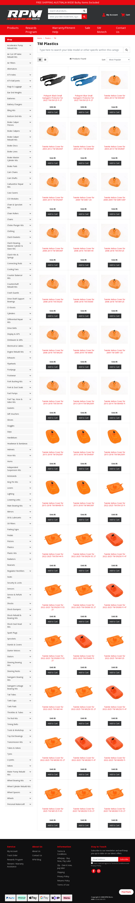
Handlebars (12, 437)
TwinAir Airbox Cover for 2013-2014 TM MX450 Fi (114, 402)
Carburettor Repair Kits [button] (15, 185)
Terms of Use (63, 884)
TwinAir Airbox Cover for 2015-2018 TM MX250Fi (114, 453)
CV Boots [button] (11, 307)
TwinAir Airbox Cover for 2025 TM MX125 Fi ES (52, 809)
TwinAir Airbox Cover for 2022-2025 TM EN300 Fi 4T (115, 606)
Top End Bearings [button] (15, 736)
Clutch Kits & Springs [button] (12, 256)
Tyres (9, 754)
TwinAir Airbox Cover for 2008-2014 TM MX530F (52, 249)
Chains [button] (10, 219)
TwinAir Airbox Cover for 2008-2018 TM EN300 (83, 300)
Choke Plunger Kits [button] (15, 225)
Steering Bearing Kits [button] (14, 664)
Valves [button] (10, 765)
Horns (10, 461)
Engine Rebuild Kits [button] (15, 352)
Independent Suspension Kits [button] (14, 468)
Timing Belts (12, 724)
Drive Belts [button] (12, 328)
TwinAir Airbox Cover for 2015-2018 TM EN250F (52, 453)
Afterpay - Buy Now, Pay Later (64, 859)
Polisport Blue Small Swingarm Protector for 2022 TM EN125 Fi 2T (83, 97)
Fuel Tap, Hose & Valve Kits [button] (14, 400)
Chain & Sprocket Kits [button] (14, 206)
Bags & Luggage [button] (14, 86)
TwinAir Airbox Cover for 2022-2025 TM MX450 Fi (114, 759)
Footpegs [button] (11, 369)
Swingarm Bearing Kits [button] (15, 678)
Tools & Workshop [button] (15, 730)
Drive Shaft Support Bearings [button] (15, 300)
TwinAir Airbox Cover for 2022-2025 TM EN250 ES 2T (83, 555)
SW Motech (102, 30)
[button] (110, 15)
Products (13, 28)
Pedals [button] (10, 535)
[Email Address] (104, 859)
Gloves (10, 420)
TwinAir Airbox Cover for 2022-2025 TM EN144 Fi (52, 555)
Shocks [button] (10, 603)
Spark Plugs (12, 632)
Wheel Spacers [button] (13, 792)
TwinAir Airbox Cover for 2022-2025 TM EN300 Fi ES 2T (53, 658)
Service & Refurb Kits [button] (14, 596)
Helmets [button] (11, 449)
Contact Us (121, 30)
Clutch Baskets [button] (13, 237)
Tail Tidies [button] (11, 694)
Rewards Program (31, 30)
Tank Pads (11, 706)
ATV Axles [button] (11, 74)
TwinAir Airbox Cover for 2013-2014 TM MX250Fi (83, 402)
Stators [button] (10, 656)
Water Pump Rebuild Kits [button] (16, 773)
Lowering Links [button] (13, 499)
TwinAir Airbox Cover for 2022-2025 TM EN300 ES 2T (83, 606)
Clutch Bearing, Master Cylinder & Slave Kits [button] (15, 246)
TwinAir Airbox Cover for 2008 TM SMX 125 (83, 198)
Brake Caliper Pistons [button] (13, 123)
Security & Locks (14, 582)
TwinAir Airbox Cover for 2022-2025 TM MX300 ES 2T (52, 759)
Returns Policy (63, 880)
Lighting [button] (10, 494)
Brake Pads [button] (12, 166)
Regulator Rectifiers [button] (15, 571)
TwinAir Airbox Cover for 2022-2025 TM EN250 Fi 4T (115, 555)
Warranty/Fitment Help (63, 30)
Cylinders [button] (11, 313)
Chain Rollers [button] (13, 213)
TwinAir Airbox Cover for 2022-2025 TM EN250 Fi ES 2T (53, 607)
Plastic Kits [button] (12, 553)
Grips (9, 431)
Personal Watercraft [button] (16, 804)
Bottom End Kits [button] (14, 116)
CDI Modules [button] (13, 198)
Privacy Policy (63, 876)
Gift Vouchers (13, 414)
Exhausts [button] (11, 357)
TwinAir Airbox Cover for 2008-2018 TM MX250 (52, 351)
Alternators (12, 69)
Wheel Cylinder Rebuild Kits (19, 786)
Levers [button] (10, 488)
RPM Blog (36, 859)
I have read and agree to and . (110, 864)
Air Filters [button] (11, 63)
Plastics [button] (10, 547)
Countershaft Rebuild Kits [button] (13, 285)
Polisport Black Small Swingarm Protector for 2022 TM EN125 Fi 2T (52, 97)
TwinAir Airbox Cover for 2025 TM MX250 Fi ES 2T (84, 809)
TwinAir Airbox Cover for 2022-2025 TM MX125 (114, 657)
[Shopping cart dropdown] (125, 15)
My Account (12, 851)
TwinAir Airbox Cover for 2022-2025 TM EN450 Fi (83, 657)
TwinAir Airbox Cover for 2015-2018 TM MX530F (83, 504)
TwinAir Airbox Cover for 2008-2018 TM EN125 (114, 249)
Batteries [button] (11, 98)
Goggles (10, 425)
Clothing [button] (10, 231)
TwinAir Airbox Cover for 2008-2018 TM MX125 (114, 300)
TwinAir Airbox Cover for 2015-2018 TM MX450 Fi (52, 504)
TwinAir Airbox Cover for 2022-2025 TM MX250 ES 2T (83, 708)
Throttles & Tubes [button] (15, 712)
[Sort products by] (118, 59)
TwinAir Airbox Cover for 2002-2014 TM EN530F (114, 96)
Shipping (61, 872)
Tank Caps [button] (11, 700)
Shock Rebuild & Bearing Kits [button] (14, 616)
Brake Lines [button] (12, 151)
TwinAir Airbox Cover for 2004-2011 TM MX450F (83, 147)
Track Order (12, 855)
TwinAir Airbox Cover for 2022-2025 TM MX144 (52, 708)
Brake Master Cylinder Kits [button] (13, 159)
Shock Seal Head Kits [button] (14, 625)
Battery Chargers (14, 104)
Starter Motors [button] (13, 650)
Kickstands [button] (12, 476)
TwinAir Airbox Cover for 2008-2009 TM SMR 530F (114, 198)
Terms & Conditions (62, 852)
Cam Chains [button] (12, 172)
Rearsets (11, 565)
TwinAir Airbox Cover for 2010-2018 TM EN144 (52, 402)
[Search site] (84, 10)
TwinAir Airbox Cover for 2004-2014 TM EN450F (114, 147)
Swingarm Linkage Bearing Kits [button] (15, 687)
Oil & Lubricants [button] (14, 517)
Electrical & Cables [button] (15, 346)
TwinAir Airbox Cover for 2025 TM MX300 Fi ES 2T (114, 809)
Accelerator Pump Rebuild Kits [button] (15, 46)
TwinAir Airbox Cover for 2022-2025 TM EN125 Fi (114, 504)
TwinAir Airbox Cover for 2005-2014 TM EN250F (52, 198)
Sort (103, 59)
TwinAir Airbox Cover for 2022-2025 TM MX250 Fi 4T (114, 708)
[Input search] (65, 10)
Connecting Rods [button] (14, 263)
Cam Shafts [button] (12, 178)
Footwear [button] (11, 375)
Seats (9, 577)
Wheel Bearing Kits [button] (15, 780)
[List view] (45, 59)
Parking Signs (13, 529)
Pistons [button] (10, 541)
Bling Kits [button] (11, 110)
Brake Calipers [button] (13, 131)
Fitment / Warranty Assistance (15, 865)
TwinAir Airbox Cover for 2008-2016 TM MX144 (83, 249)
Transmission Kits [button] (15, 742)
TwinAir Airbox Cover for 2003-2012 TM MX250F (52, 147)
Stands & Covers (14, 644)
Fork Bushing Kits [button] (14, 381)
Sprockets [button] (11, 638)
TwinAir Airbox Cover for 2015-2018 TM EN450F (83, 453)
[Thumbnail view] (40, 59)
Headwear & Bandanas (17, 443)
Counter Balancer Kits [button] (14, 276)
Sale (87, 28)
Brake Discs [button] (12, 145)
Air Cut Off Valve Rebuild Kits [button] (14, 55)
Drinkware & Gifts (15, 340)
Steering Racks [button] (13, 671)
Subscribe (124, 859)
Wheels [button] (10, 798)
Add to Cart (53, 112)
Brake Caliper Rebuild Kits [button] (13, 138)
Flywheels (11, 363)
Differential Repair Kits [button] (15, 320)
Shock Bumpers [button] (14, 609)
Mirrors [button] (10, 511)
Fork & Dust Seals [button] (15, 387)
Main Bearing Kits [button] (15, 505)
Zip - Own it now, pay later (64, 866)
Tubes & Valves (14, 748)
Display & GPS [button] (13, 334)
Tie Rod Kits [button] (12, 718)
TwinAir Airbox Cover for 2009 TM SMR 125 (114, 351)
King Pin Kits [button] (12, 482)
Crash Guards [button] (13, 292)
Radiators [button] (11, 559)
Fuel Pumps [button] (12, 393)
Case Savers (12, 192)
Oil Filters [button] (11, 523)
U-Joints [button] (10, 760)
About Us (36, 851)
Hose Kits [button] (11, 455)
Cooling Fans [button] (13, 269)
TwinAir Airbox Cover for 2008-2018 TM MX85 (83, 351)
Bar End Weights (14, 92)
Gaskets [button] (10, 408)
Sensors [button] (10, 588)
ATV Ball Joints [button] (13, 80)
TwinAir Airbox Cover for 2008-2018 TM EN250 (52, 300)
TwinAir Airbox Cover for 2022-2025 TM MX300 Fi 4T (84, 759)
